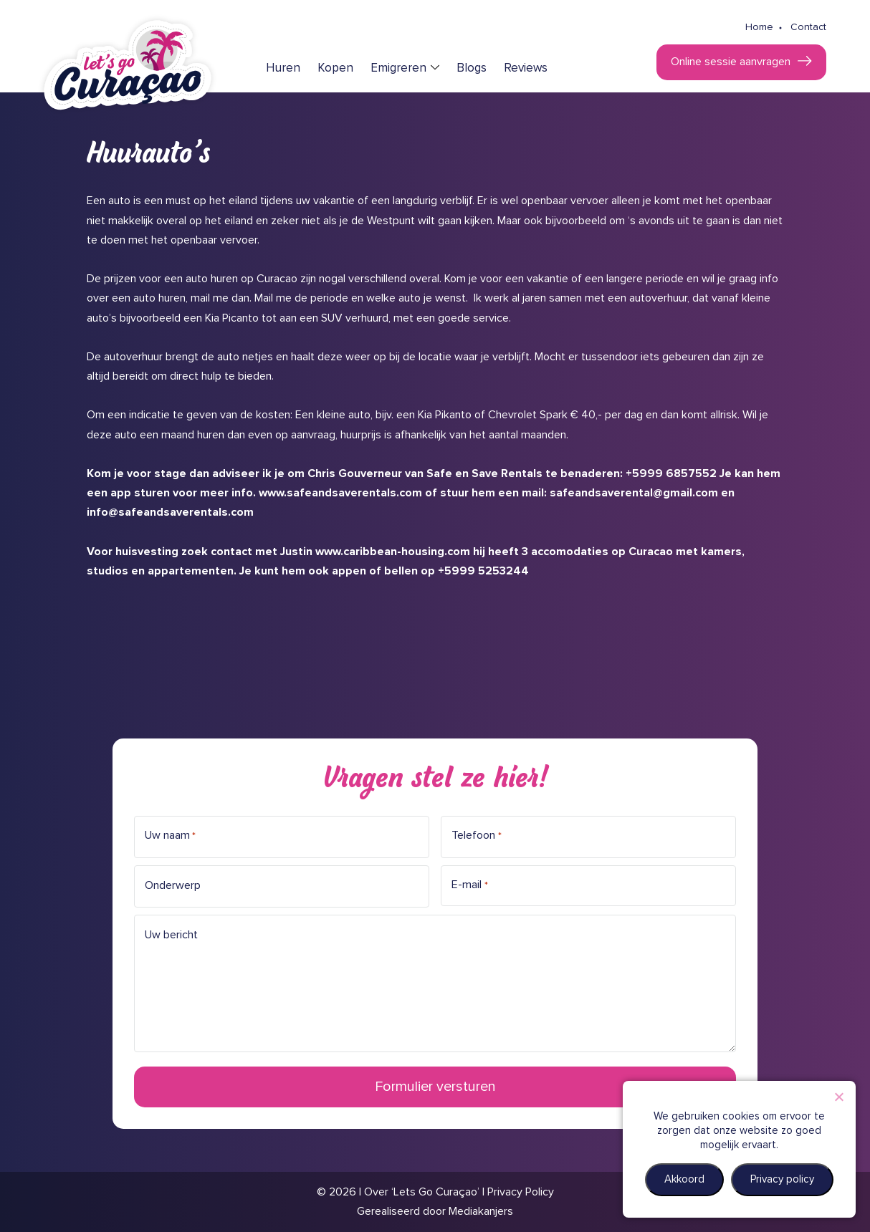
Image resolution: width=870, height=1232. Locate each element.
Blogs (471, 68)
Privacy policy (782, 1179)
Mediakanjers (481, 1211)
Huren (283, 68)
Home (759, 27)
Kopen (335, 68)
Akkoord (684, 1179)
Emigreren (398, 68)
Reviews (526, 68)
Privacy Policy (520, 1192)
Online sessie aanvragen (730, 61)
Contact (808, 27)
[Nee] (838, 1096)
